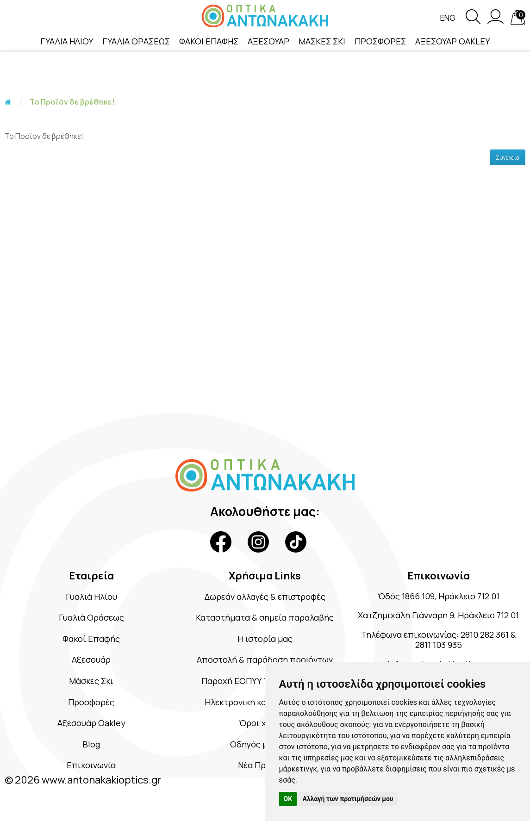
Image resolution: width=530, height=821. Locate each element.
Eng (447, 18)
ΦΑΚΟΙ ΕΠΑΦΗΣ (208, 41)
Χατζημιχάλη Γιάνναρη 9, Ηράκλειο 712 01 (438, 622)
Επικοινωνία (91, 769)
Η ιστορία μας (265, 640)
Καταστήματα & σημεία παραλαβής (265, 618)
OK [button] (288, 798)
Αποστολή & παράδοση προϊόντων (265, 661)
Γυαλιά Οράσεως (91, 618)
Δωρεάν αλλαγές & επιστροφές (265, 597)
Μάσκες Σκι (91, 683)
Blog (91, 747)
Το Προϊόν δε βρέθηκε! (72, 102)
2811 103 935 (450, 659)
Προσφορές (91, 704)
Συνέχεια (507, 158)
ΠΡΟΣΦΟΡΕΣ (380, 41)
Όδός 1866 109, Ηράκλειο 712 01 (438, 597)
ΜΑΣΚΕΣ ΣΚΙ (322, 41)
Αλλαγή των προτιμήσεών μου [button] (348, 798)
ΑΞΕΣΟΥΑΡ (268, 41)
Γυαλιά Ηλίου (91, 597)
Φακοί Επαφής (91, 640)
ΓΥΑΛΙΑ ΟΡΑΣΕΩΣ (136, 41)
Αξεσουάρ (91, 661)
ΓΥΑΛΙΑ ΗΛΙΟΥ (66, 41)
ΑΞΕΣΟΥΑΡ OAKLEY (452, 41)
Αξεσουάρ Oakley (91, 726)
